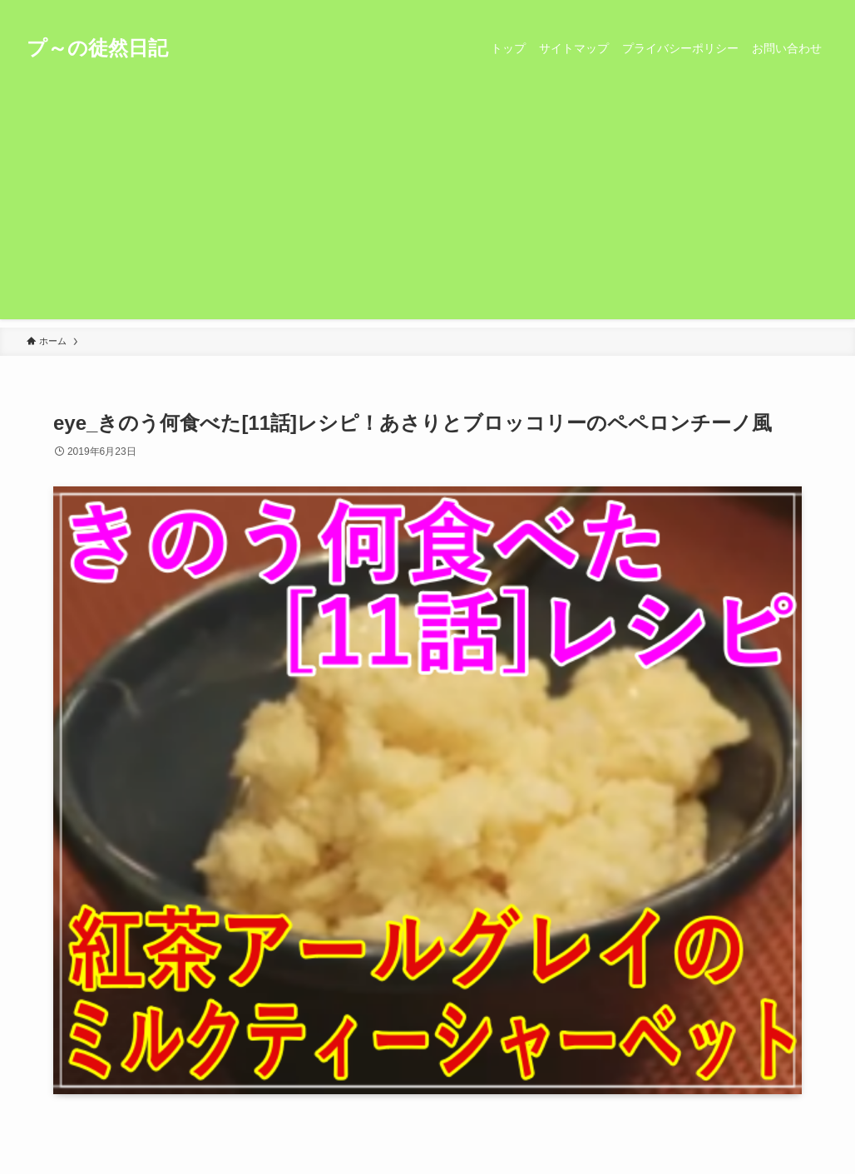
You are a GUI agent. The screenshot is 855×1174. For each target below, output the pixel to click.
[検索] (817, 9)
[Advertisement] (427, 202)
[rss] (796, 9)
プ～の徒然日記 (97, 48)
